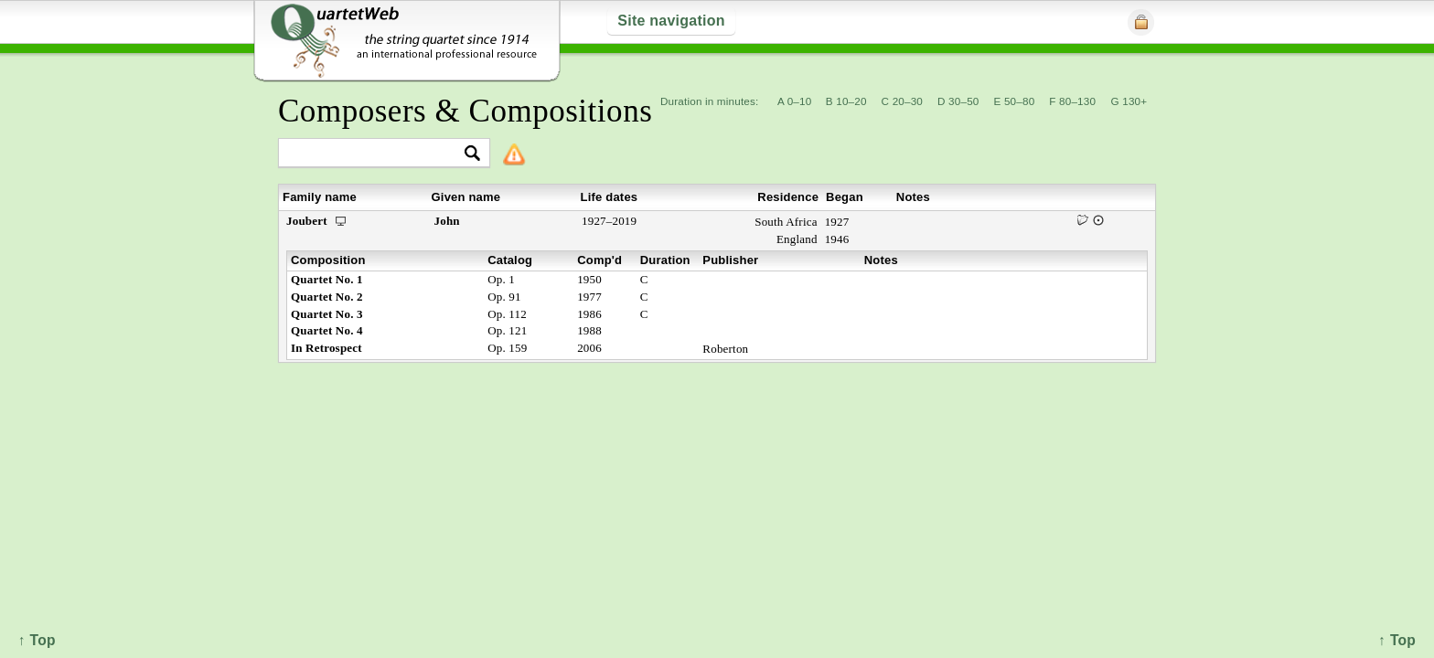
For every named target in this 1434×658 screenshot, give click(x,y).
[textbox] (376, 154)
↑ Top (1397, 640)
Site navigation (670, 20)
